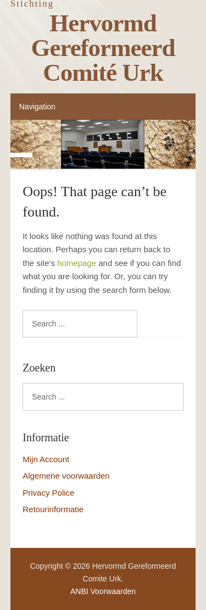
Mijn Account (46, 459)
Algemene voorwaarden (66, 475)
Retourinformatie (53, 509)
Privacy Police (48, 492)
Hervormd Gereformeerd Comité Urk (103, 47)
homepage (76, 263)
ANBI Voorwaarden (103, 591)
